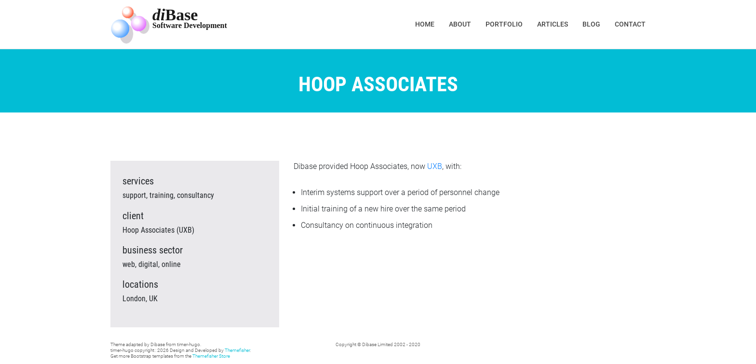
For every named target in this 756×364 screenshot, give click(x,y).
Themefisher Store (211, 356)
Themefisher (237, 350)
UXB (434, 166)
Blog (591, 24)
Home (424, 24)
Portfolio (504, 24)
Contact (630, 24)
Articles (552, 24)
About (460, 24)
